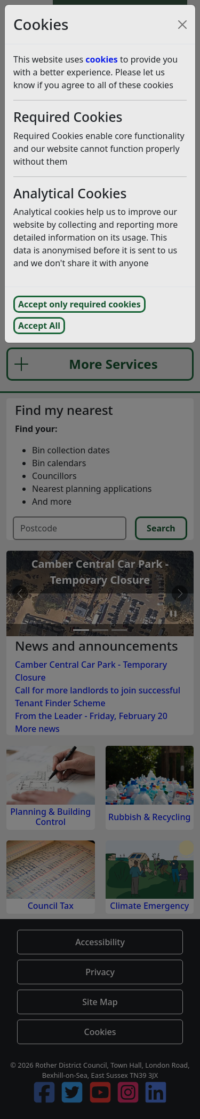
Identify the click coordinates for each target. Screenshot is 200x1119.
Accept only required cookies (79, 304)
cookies (101, 59)
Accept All (39, 325)
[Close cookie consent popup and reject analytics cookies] (182, 24)
